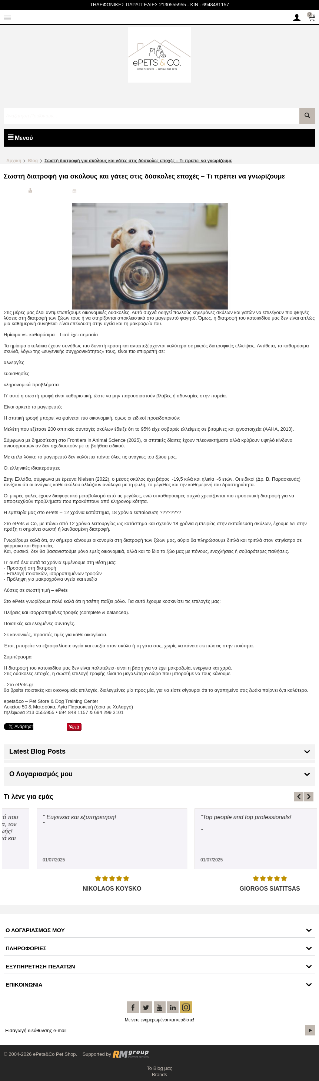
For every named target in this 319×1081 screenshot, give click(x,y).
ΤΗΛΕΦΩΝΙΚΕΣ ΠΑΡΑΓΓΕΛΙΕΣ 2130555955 (138, 4)
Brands (159, 1074)
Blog (33, 160)
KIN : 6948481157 (209, 4)
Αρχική (13, 160)
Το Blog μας (159, 1068)
